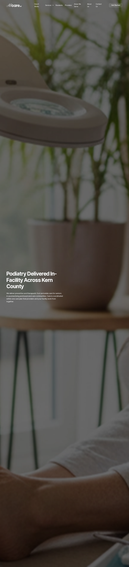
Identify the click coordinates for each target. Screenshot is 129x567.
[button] (49, 5)
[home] (19, 5)
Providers (68, 5)
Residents (59, 5)
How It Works (36, 5)
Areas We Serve (77, 5)
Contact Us (99, 5)
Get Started (115, 5)
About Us (89, 5)
